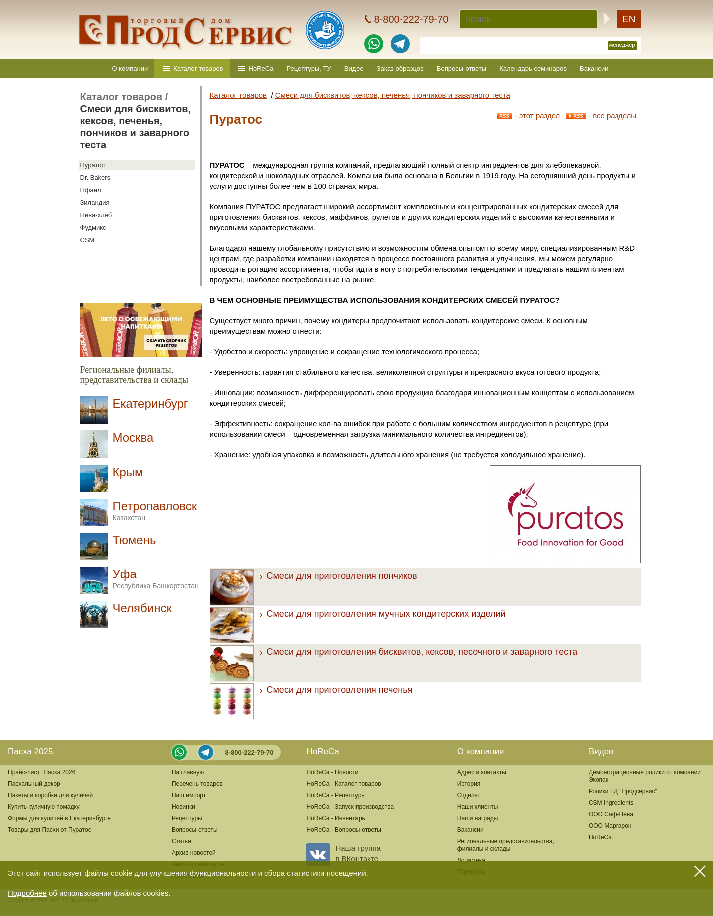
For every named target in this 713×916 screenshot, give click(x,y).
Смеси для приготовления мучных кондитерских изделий (382, 614)
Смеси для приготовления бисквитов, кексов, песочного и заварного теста (418, 652)
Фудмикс (93, 227)
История (469, 783)
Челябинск (142, 608)
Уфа (156, 578)
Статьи (181, 841)
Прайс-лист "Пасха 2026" (43, 772)
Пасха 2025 (30, 751)
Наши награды (477, 818)
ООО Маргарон (610, 825)
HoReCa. (601, 837)
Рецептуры (187, 818)
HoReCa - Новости (332, 772)
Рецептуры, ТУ (308, 68)
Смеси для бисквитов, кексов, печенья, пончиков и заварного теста (392, 95)
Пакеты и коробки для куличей (50, 795)
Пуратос (92, 165)
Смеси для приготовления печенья (336, 690)
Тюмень (134, 540)
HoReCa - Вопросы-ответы (343, 829)
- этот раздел (528, 115)
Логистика (471, 860)
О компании (130, 68)
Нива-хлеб (96, 215)
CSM (87, 240)
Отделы (468, 795)
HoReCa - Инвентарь (335, 818)
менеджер (622, 45)
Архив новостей (194, 852)
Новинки (183, 806)
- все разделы (601, 115)
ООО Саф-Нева (611, 814)
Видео (354, 68)
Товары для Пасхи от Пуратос (49, 829)
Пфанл (90, 190)
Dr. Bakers (95, 177)
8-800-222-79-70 (249, 752)
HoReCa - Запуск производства (350, 806)
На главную (188, 772)
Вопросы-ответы (461, 68)
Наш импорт (189, 795)
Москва (133, 437)
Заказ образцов (400, 68)
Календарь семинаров (533, 68)
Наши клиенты (477, 806)
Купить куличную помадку (44, 806)
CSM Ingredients (611, 802)
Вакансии (594, 68)
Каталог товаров (198, 68)
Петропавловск (155, 510)
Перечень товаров (197, 783)
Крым (128, 472)
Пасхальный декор (34, 783)
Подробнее (27, 893)
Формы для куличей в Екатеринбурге (59, 818)
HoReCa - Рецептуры (336, 795)
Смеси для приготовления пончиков (338, 576)
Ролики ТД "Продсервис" (623, 791)
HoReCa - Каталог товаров (343, 783)
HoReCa (261, 68)
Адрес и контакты (481, 772)
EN (628, 19)
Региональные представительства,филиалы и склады (505, 845)
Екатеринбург (150, 403)
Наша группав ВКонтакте (343, 853)
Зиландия (95, 202)
